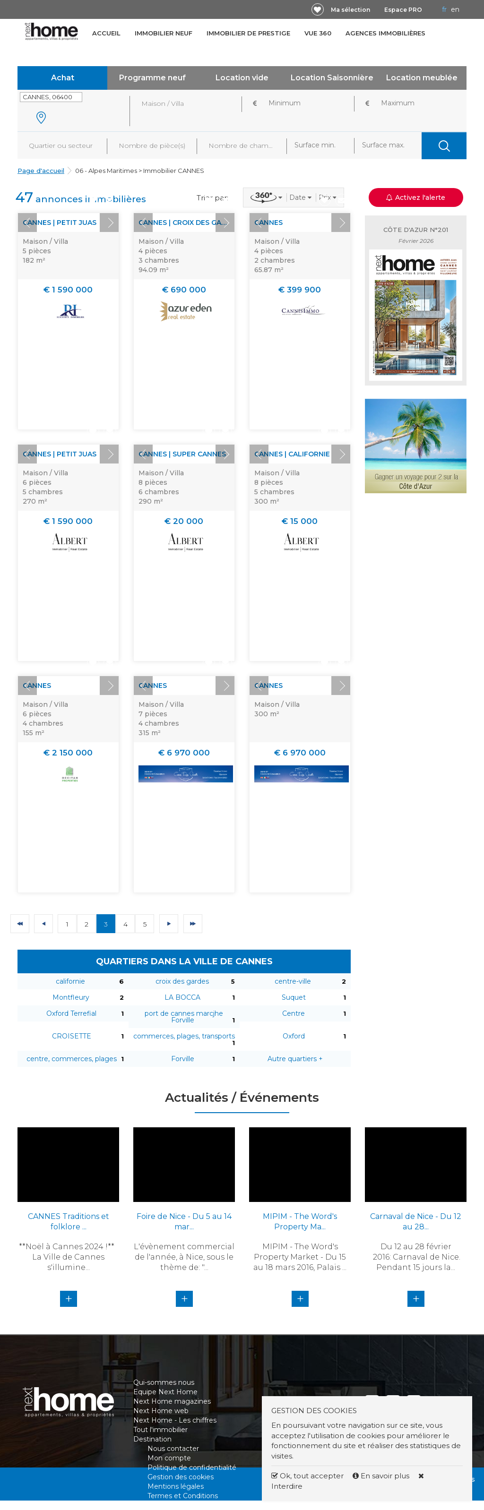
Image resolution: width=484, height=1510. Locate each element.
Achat (62, 77)
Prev (27, 222)
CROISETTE (71, 1036)
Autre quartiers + (295, 1059)
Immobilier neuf (163, 33)
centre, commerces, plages (71, 1059)
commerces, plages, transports (184, 1036)
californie (70, 981)
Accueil (106, 33)
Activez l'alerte (415, 197)
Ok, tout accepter (307, 1475)
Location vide (242, 77)
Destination (152, 1439)
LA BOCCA (182, 997)
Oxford (294, 1036)
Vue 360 (317, 33)
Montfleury (70, 997)
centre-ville (293, 981)
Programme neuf (152, 77)
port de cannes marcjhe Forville (184, 1016)
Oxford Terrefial (71, 1013)
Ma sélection (350, 9)
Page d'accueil (40, 170)
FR (444, 9)
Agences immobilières (385, 33)
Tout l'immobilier (160, 1429)
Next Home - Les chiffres (174, 1420)
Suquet (294, 997)
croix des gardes (182, 981)
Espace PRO (403, 9)
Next (109, 222)
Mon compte (169, 1458)
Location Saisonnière (332, 77)
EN (455, 9)
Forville (182, 1059)
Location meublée (422, 77)
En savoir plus (382, 1475)
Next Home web (161, 1411)
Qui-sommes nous (163, 1382)
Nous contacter (173, 1448)
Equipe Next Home (165, 1392)
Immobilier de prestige (248, 33)
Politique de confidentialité (191, 1467)
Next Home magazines (172, 1401)
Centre (293, 1013)
